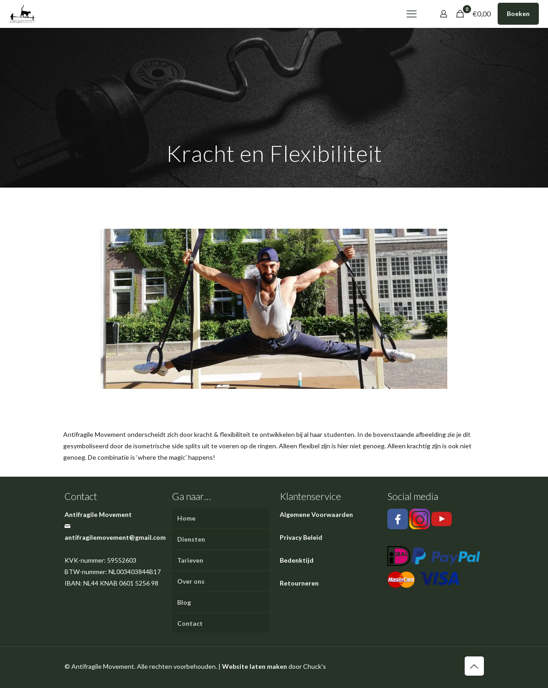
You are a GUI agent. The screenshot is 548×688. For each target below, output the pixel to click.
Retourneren (299, 583)
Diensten (191, 539)
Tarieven (190, 560)
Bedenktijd (297, 560)
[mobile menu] (411, 14)
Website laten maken (254, 666)
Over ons (191, 581)
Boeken (518, 13)
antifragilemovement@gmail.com (115, 537)
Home (186, 518)
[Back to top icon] (474, 666)
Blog (184, 602)
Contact (190, 623)
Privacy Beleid (301, 537)
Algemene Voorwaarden (316, 514)
